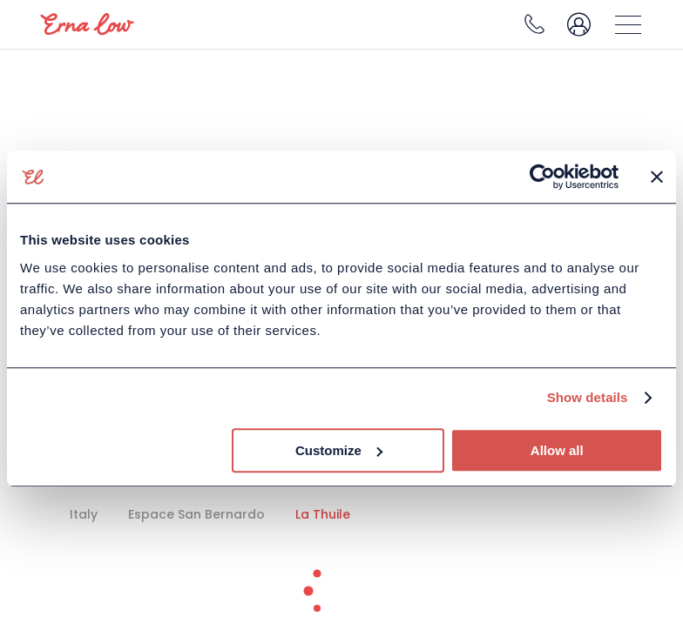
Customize (338, 450)
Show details (587, 397)
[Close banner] (657, 177)
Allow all (557, 450)
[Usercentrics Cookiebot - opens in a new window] (542, 177)
